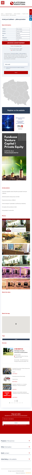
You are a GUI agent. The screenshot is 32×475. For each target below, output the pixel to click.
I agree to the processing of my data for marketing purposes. (14, 68)
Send (16, 72)
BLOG (30, 12)
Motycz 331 (18, 35)
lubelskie (18, 33)
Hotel (16, 339)
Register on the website (16, 110)
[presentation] (12, 429)
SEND (16, 423)
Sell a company (19, 28)
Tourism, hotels (19, 31)
